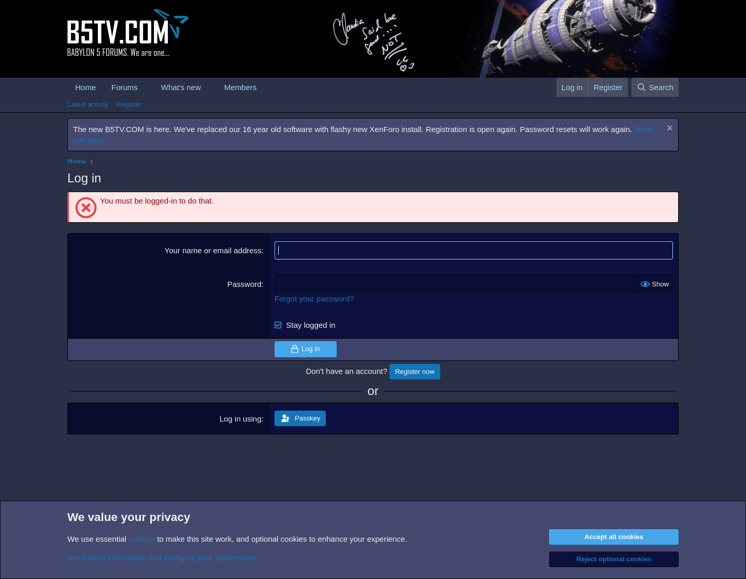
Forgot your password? (314, 298)
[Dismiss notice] (668, 129)
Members (240, 87)
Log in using (241, 418)
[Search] (655, 87)
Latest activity (87, 104)
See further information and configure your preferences (161, 557)
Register (129, 104)
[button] (146, 87)
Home (85, 87)
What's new (181, 87)
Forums (124, 87)
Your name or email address (213, 250)
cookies (141, 538)
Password (244, 284)
